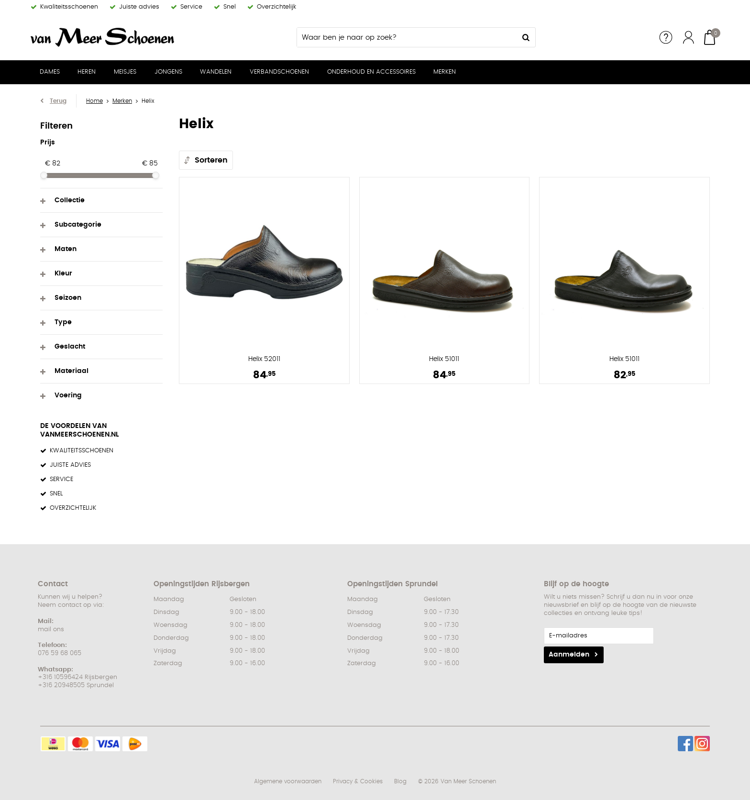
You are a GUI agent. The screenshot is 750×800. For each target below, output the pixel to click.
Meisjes (125, 72)
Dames (50, 72)
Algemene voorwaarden (287, 781)
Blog (400, 781)
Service (665, 37)
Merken (444, 72)
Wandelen (216, 72)
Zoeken (525, 37)
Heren (86, 72)
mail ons (51, 629)
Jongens (168, 72)
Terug (58, 101)
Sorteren (211, 160)
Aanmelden (569, 654)
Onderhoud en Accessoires (371, 72)
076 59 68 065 (59, 653)
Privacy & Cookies (358, 781)
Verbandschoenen (279, 72)
